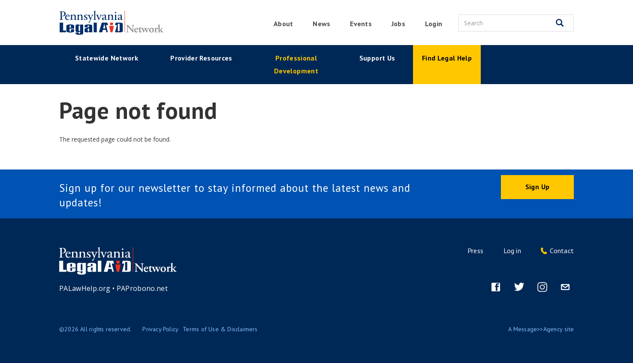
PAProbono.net (142, 288)
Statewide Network (106, 58)
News (321, 23)
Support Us (377, 58)
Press (475, 250)
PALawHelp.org (85, 288)
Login (433, 23)
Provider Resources (201, 58)
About (283, 23)
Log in (512, 250)
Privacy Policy (160, 329)
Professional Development (296, 64)
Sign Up (537, 186)
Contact (562, 250)
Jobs (398, 23)
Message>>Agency (538, 329)
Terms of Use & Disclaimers (220, 329)
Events (360, 23)
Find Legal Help (447, 58)
